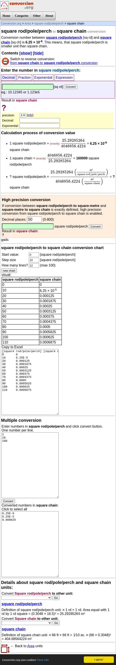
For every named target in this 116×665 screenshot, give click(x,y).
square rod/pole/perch (49, 23)
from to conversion (54, 63)
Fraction (24, 77)
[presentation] (73, 143)
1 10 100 (30, 465)
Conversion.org (11, 23)
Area (27, 23)
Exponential (43, 77)
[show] (25, 53)
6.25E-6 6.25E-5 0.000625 (30, 544)
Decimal (8, 77)
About (49, 15)
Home (6, 15)
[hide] (38, 53)
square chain (14, 629)
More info (43, 660)
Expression (64, 77)
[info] (30, 115)
